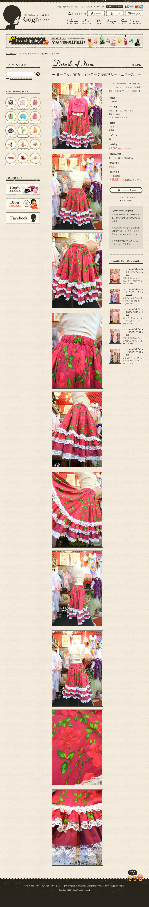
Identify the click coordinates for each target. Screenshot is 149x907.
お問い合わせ (127, 200)
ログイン (116, 14)
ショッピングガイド (127, 197)
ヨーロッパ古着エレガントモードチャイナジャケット (134, 271)
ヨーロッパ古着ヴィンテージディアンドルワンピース (134, 332)
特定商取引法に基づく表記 (102, 886)
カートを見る (135, 14)
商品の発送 (76, 886)
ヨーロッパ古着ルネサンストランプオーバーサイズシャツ (134, 292)
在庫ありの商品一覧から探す (21, 79)
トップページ (11, 54)
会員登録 (97, 14)
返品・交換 (86, 886)
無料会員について (49, 886)
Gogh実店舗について (32, 886)
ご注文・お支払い (64, 886)
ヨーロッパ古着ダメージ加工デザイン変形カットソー (134, 312)
